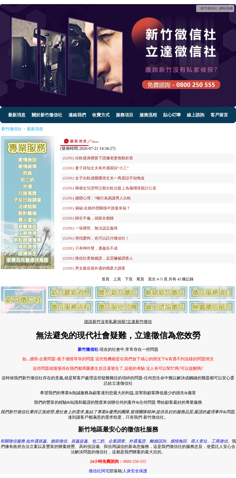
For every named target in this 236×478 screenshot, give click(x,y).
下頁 (129, 279)
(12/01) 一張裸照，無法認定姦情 (90, 228)
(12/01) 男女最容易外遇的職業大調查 (94, 268)
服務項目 (124, 115)
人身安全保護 (135, 471)
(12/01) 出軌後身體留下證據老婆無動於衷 (98, 158)
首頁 (105, 279)
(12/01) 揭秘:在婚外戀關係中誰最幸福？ (96, 208)
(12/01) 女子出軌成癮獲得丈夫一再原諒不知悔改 (104, 178)
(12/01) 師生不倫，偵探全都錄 (88, 218)
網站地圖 (226, 8)
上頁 (117, 279)
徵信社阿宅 (99, 471)
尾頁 (140, 279)
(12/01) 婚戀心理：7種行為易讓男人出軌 (97, 198)
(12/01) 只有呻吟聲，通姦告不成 (90, 248)
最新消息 (16, 115)
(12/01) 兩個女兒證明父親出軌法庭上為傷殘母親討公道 (109, 188)
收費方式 (101, 115)
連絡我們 (77, 115)
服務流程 (148, 115)
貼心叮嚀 (172, 115)
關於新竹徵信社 (47, 115)
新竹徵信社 (208, 8)
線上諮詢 (195, 115)
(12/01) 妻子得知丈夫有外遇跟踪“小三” (96, 168)
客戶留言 (219, 115)
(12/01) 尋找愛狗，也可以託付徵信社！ (96, 238)
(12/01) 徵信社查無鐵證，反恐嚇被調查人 (98, 258)
